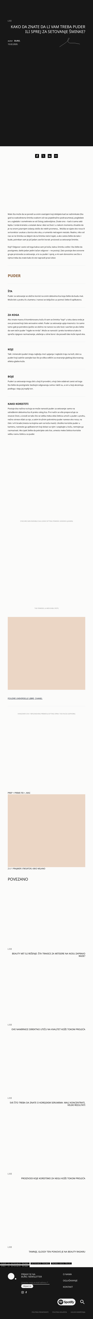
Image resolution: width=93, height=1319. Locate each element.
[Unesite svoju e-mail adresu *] (35, 1282)
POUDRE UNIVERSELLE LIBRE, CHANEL (25, 698)
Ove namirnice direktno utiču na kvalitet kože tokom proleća (48, 1029)
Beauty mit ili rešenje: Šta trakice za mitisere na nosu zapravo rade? (48, 954)
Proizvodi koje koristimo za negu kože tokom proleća (53, 1178)
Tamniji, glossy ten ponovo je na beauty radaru (57, 1251)
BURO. (17, 40)
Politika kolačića (59, 1312)
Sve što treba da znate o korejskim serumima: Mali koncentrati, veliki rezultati (47, 1103)
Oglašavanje (70, 1280)
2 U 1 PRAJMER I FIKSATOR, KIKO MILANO (26, 868)
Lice (10, 21)
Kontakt (68, 1286)
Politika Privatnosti (40, 1312)
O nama (67, 1274)
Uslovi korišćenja (78, 1312)
